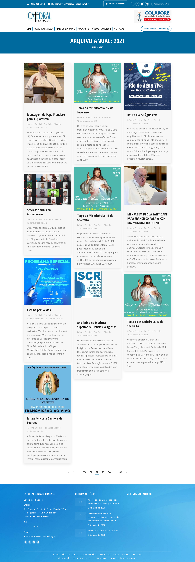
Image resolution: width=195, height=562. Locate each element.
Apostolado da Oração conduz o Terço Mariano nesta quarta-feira (103, 501)
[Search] (160, 4)
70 (84, 472)
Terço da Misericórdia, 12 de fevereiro (95, 110)
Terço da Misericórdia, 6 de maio (103, 530)
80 (120, 472)
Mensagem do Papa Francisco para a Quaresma (46, 116)
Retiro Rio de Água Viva (142, 115)
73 (103, 472)
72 (97, 472)
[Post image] (80, 502)
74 (109, 472)
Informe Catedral (34, 124)
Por (52, 124)
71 (91, 472)
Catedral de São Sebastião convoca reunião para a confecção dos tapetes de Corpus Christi (103, 517)
